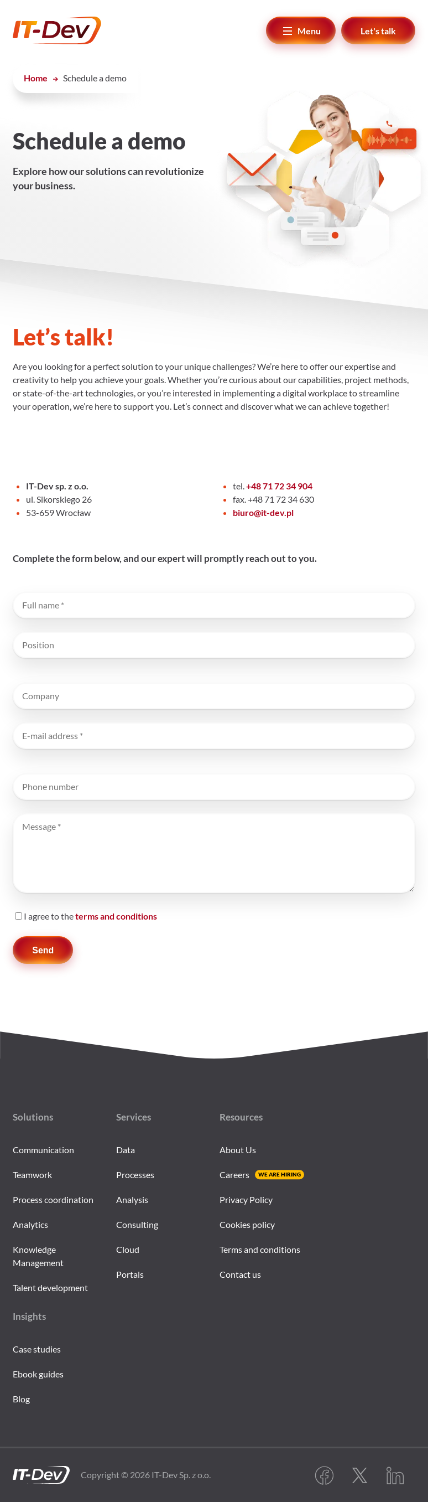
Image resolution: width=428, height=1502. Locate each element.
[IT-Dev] (80, 30)
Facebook (324, 1475)
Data (125, 1149)
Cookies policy (247, 1224)
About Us (238, 1149)
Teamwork (32, 1174)
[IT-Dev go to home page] (41, 1475)
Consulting (137, 1224)
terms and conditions (116, 916)
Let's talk (378, 30)
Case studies (37, 1349)
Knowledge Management (38, 1256)
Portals (130, 1274)
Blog (21, 1398)
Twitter (359, 1475)
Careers (234, 1174)
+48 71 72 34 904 (279, 486)
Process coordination (53, 1199)
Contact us (240, 1274)
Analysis (132, 1199)
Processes (135, 1174)
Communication (43, 1149)
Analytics (30, 1224)
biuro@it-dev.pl (263, 512)
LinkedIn (394, 1475)
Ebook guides (38, 1374)
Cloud (127, 1249)
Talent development (50, 1287)
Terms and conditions (260, 1249)
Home (36, 78)
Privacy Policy (246, 1199)
